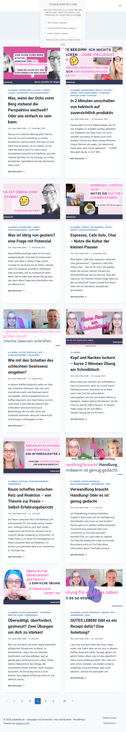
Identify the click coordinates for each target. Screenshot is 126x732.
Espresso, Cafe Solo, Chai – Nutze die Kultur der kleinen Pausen (93, 241)
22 (64, 701)
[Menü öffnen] (120, 5)
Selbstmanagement (39, 93)
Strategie (92, 96)
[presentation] (31, 65)
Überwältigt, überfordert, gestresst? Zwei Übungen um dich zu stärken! (30, 626)
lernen (46, 90)
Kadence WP (23, 723)
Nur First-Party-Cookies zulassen (60, 27)
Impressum (110, 723)
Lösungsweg (22, 93)
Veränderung (14, 484)
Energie (85, 227)
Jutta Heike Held (19, 128)
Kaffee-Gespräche (28, 352)
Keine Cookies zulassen (56, 33)
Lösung (11, 93)
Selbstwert (34, 230)
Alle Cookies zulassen (55, 22)
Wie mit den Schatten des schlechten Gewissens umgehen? (30, 366)
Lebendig (105, 613)
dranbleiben (25, 90)
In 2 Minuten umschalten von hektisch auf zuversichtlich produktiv (92, 106)
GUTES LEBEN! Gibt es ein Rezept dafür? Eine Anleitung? (93, 626)
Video (108, 484)
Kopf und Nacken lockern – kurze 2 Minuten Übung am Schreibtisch (92, 363)
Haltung (107, 90)
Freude (108, 227)
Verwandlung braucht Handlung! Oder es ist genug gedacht (89, 495)
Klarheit (37, 90)
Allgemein (13, 90)
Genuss (73, 230)
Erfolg (98, 90)
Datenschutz (109, 717)
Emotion (23, 481)
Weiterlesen (16, 171)
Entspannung (97, 227)
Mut (40, 352)
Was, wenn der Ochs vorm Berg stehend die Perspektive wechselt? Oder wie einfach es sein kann (31, 110)
